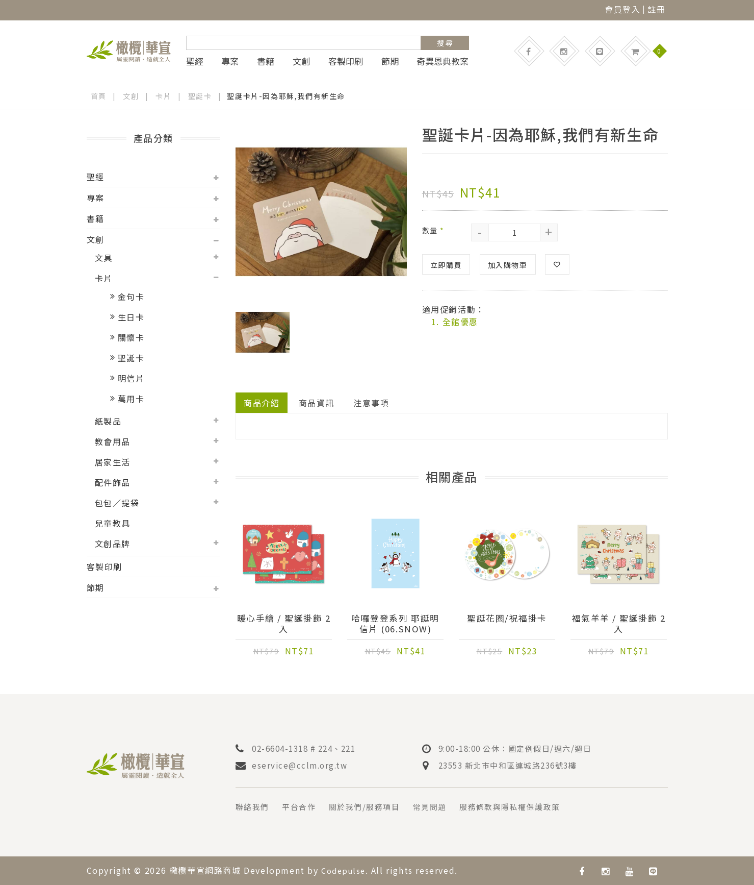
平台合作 (302, 807)
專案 (230, 61)
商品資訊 (316, 403)
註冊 (656, 9)
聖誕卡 (201, 96)
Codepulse (345, 870)
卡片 (164, 96)
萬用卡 (131, 398)
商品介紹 (261, 403)
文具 (104, 258)
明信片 (131, 378)
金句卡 (131, 296)
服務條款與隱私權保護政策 (525, 807)
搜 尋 (445, 43)
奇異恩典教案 (443, 61)
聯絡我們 (253, 807)
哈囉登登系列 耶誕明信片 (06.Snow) (395, 624)
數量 (433, 230)
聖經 (194, 61)
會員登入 (622, 9)
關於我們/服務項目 (371, 807)
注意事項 (371, 403)
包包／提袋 (117, 503)
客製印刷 (345, 61)
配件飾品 (113, 482)
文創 (301, 61)
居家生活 (113, 462)
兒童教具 (113, 523)
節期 (390, 61)
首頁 (99, 96)
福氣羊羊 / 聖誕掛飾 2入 (619, 624)
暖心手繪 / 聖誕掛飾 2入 (284, 624)
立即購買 (446, 265)
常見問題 (440, 807)
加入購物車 (508, 265)
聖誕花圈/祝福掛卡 (507, 619)
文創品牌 (113, 543)
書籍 (265, 61)
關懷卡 (131, 337)
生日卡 (131, 317)
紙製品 (108, 421)
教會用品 (113, 441)
